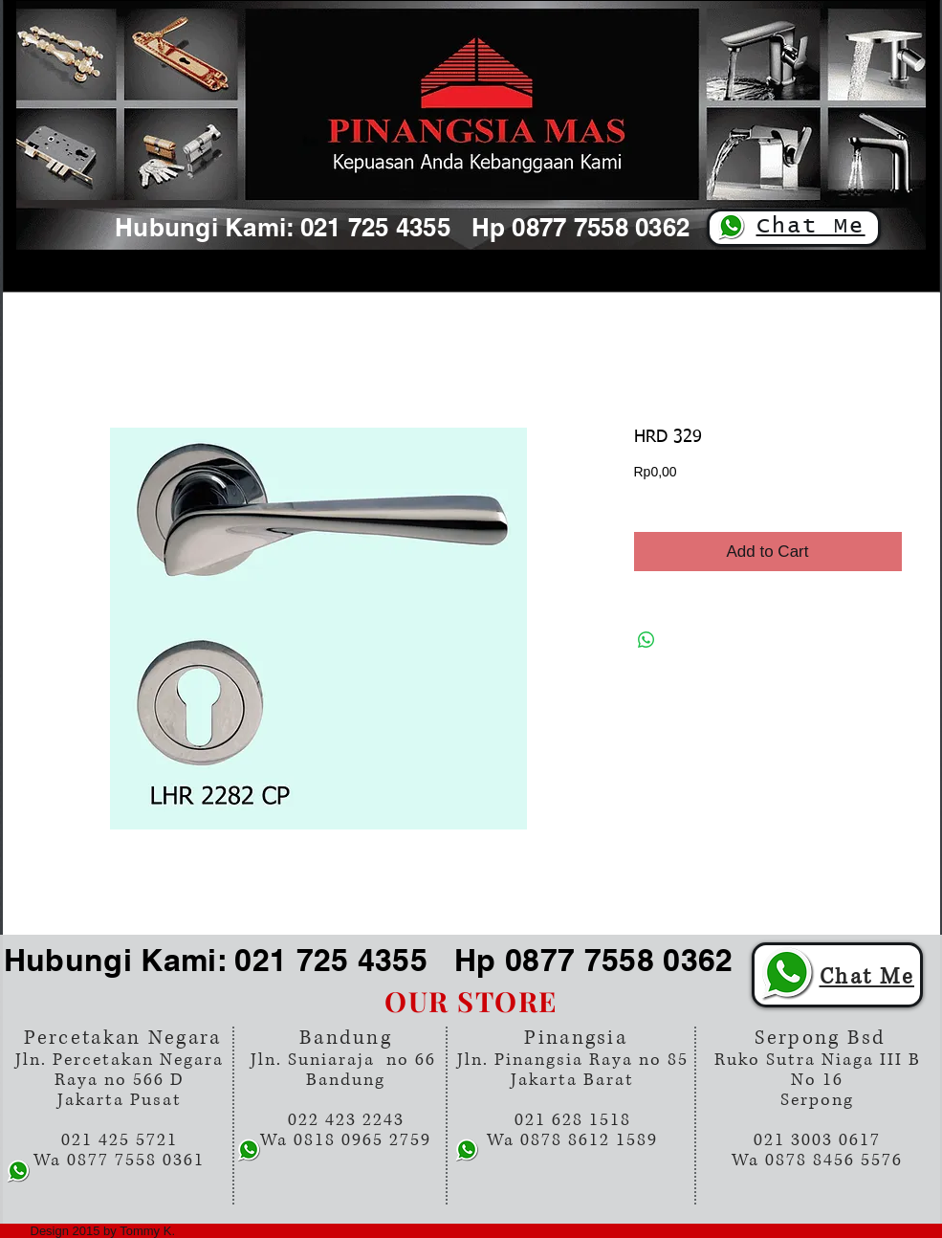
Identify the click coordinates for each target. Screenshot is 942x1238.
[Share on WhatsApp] (646, 640)
